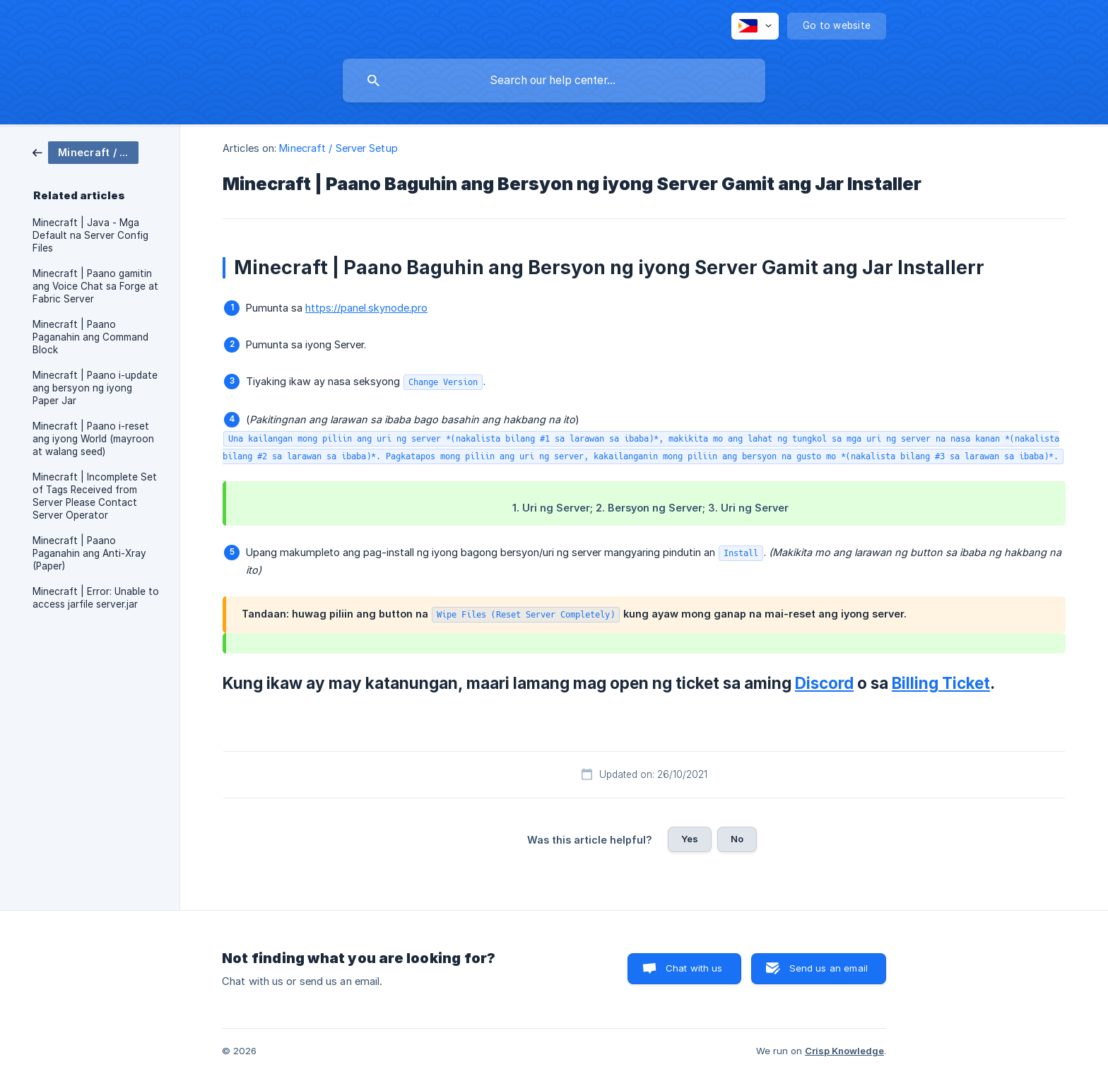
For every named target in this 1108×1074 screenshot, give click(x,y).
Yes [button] (689, 838)
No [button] (737, 838)
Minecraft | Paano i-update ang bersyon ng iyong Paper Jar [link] (95, 388)
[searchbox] (554, 80)
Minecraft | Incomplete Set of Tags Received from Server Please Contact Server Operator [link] (95, 496)
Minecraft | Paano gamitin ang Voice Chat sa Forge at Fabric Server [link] (95, 286)
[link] (85, 151)
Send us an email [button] (828, 968)
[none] (755, 26)
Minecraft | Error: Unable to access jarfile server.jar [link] (96, 598)
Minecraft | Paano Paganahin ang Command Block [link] (90, 337)
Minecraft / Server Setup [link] (338, 148)
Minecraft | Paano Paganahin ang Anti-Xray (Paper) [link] (89, 553)
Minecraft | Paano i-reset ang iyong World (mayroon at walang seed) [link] (93, 438)
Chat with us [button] (694, 968)
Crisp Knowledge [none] (844, 1050)
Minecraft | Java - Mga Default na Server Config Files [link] (90, 235)
